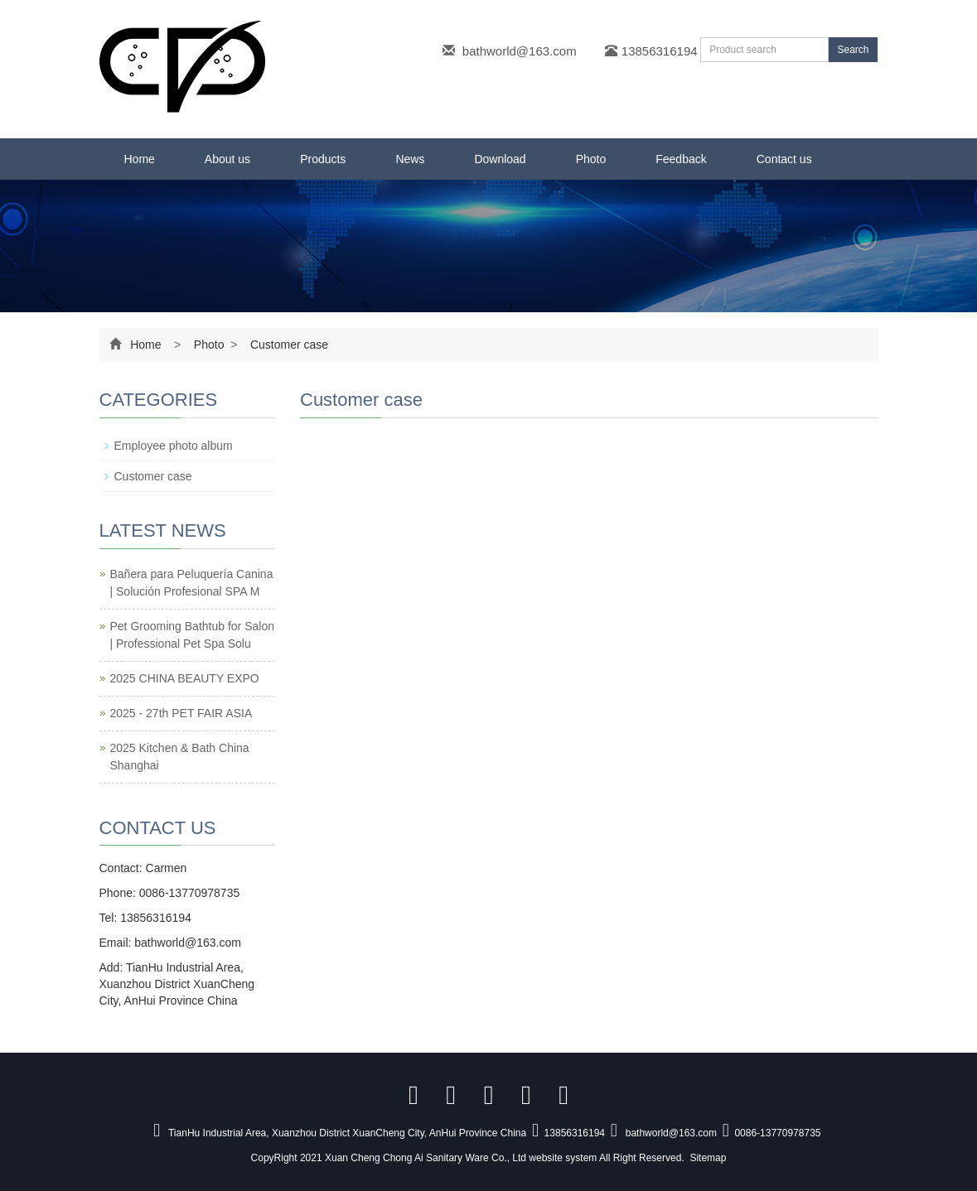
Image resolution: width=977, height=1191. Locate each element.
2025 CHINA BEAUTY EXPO (184, 678)
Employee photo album (173, 445)
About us (227, 159)
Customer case (287, 344)
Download (499, 159)
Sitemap (707, 1158)
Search (852, 49)
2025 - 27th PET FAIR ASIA (181, 713)
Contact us (784, 159)
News (409, 159)
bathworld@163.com (519, 51)
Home (139, 159)
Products (323, 159)
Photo (591, 159)
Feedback (680, 159)
